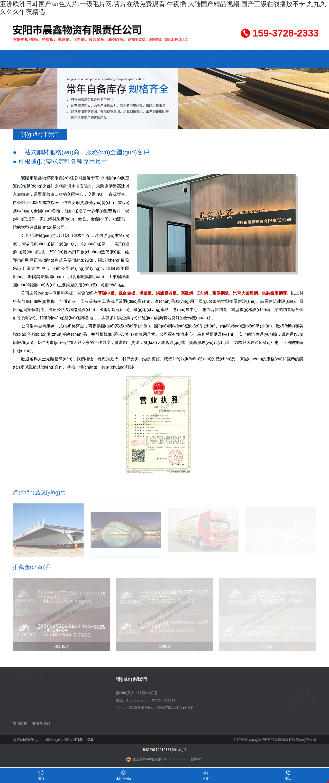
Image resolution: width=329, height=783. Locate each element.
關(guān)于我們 (56, 57)
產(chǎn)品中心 (87, 57)
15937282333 (137, 700)
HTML (78, 739)
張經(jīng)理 (147, 693)
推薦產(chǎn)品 (32, 567)
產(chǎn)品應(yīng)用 (39, 492)
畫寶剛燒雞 (41, 723)
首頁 (41, 775)
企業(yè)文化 (180, 57)
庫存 (206, 775)
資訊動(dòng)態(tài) (211, 59)
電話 (288, 775)
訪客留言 (272, 57)
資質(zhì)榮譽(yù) (241, 59)
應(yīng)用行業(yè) (149, 59)
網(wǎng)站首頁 (25, 57)
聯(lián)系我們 (303, 57)
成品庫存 (118, 57)
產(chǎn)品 (123, 775)
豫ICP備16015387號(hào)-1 (164, 750)
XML (90, 739)
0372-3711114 (163, 700)
